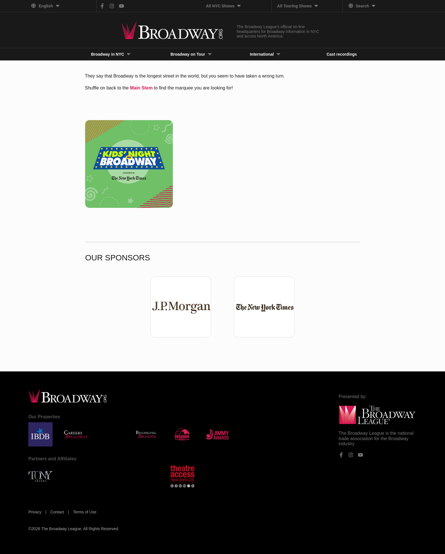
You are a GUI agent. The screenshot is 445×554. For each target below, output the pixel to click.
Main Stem (141, 87)
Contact (57, 512)
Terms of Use (84, 512)
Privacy (35, 512)
